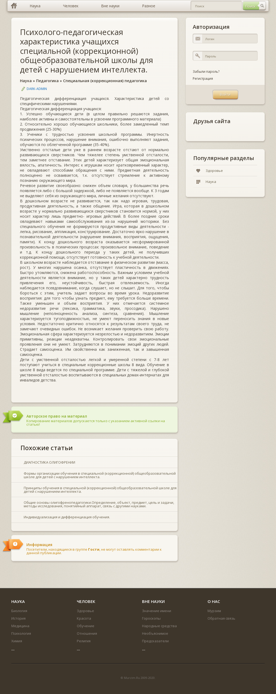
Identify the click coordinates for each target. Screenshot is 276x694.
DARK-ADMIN (37, 88)
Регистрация (203, 78)
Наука (26, 80)
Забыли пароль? (206, 71)
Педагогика (47, 80)
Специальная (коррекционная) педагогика (105, 80)
